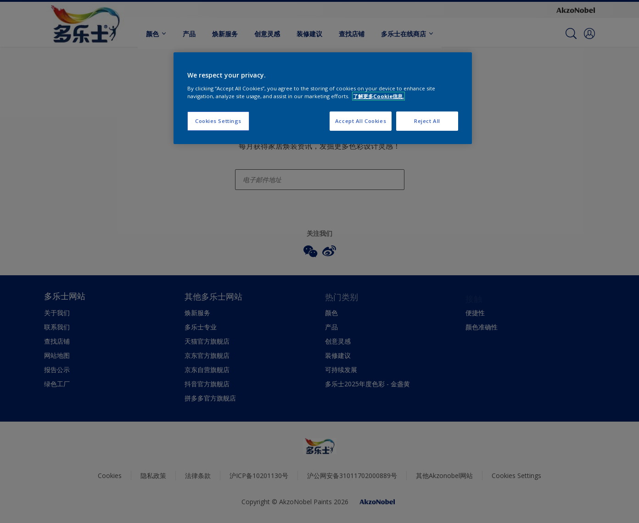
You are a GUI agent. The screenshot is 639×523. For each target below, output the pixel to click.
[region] (323, 98)
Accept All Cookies (360, 120)
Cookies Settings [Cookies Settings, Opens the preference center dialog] (218, 120)
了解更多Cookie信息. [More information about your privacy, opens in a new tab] (378, 96)
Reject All (427, 120)
